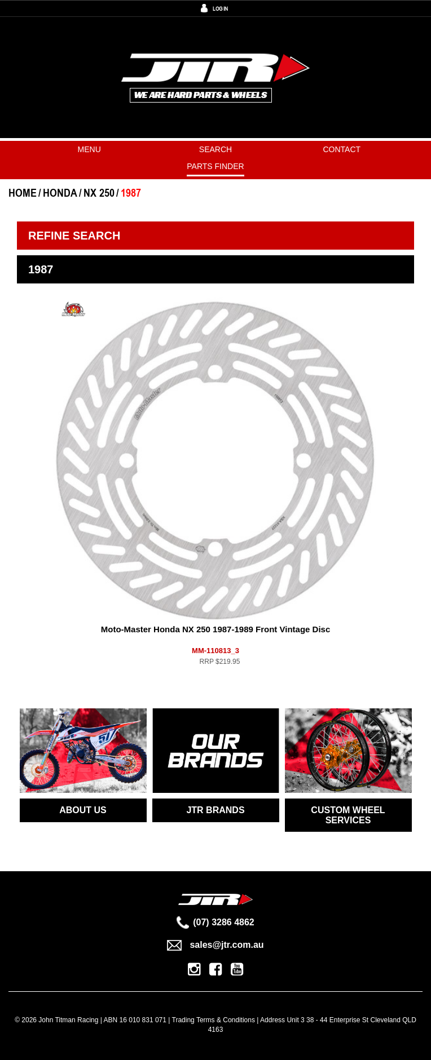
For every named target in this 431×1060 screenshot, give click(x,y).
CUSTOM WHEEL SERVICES (348, 815)
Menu (89, 149)
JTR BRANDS (215, 810)
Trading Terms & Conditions (213, 1020)
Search (215, 149)
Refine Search (74, 235)
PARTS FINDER (215, 166)
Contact (342, 149)
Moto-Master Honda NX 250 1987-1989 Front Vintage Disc (216, 629)
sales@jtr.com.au (215, 945)
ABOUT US (83, 810)
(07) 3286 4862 (215, 922)
